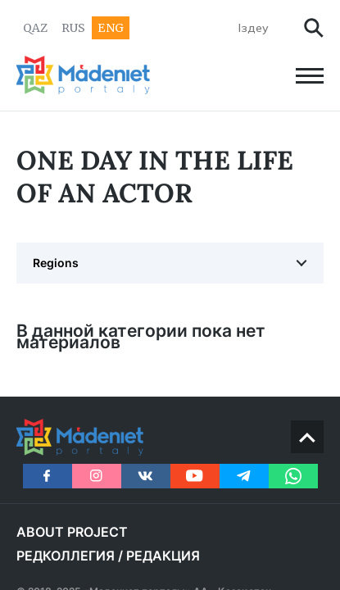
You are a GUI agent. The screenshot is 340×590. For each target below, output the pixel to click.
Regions (56, 263)
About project (72, 532)
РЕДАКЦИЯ (163, 555)
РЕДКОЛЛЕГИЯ (65, 555)
